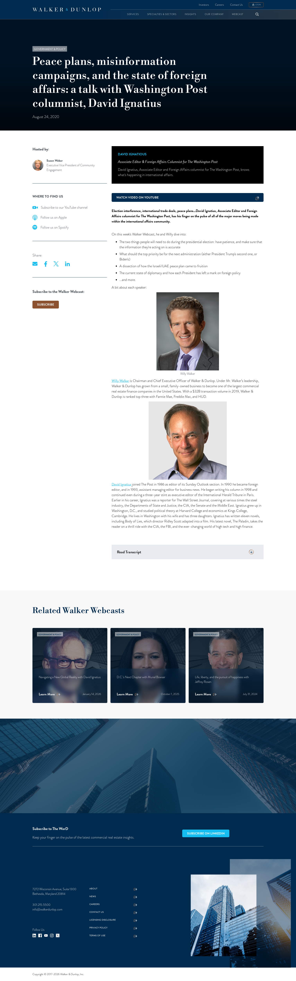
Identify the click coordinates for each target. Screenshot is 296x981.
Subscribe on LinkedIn (206, 833)
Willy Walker (120, 380)
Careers (219, 5)
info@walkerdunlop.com (47, 909)
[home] (66, 10)
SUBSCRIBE (45, 304)
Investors (204, 5)
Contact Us (236, 5)
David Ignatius (121, 484)
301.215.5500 (41, 905)
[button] (133, 14)
